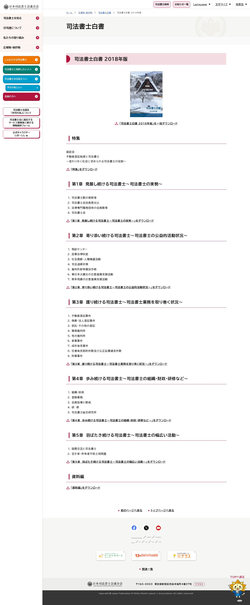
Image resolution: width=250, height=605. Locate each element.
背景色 (240, 4)
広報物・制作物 (85, 13)
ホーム (69, 13)
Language (203, 4)
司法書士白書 (104, 13)
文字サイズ (223, 4)
